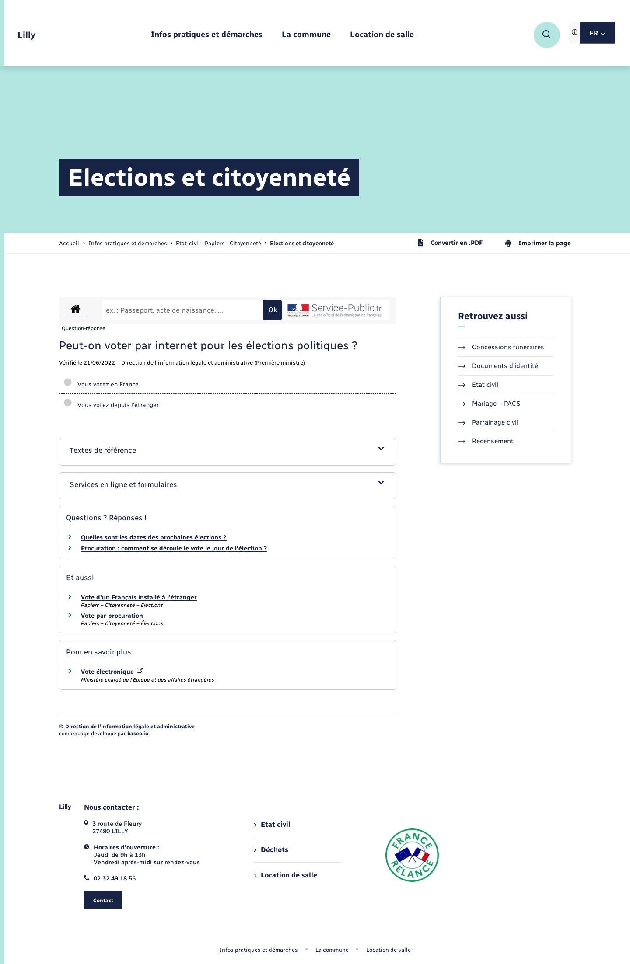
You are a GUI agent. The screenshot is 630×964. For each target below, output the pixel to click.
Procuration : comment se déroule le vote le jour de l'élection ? (174, 548)
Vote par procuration (112, 615)
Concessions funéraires (501, 347)
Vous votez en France (101, 384)
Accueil (69, 243)
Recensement (486, 441)
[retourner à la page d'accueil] (26, 35)
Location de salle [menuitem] (285, 875)
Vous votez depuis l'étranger (111, 405)
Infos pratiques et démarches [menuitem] (258, 950)
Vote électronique (112, 671)
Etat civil (478, 385)
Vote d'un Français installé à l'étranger (139, 597)
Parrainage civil (488, 422)
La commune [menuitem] (332, 950)
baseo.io (137, 734)
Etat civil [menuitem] (272, 824)
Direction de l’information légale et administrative (130, 727)
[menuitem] (206, 35)
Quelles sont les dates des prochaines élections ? (153, 537)
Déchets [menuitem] (271, 850)
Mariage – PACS (489, 403)
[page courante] (302, 243)
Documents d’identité (498, 366)
